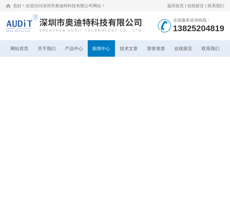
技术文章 (129, 48)
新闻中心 (101, 48)
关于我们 (47, 48)
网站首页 (19, 48)
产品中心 (74, 48)
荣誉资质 (156, 48)
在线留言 (195, 5)
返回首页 (175, 5)
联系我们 (216, 5)
